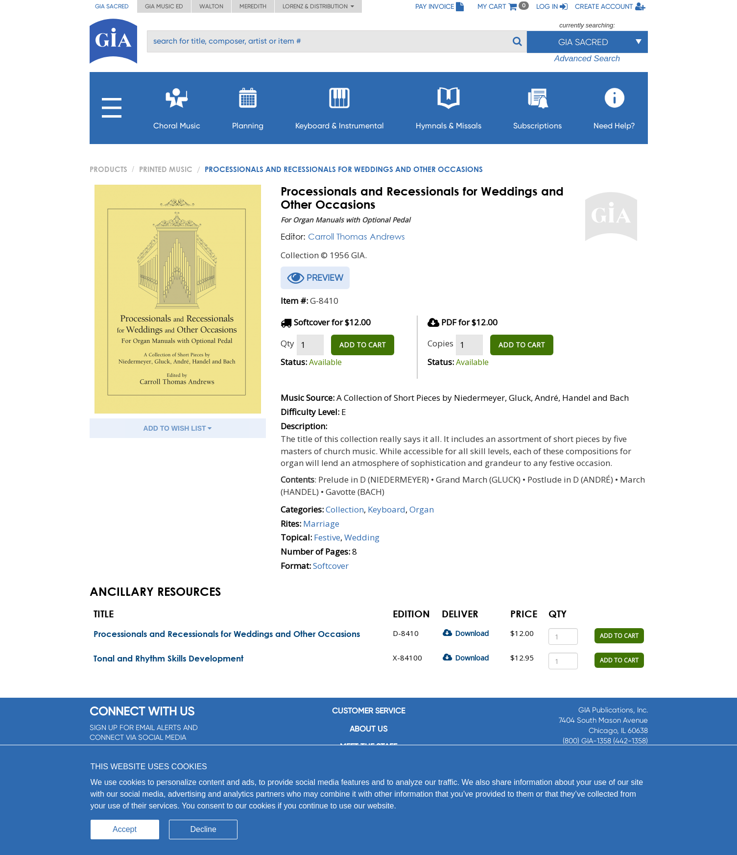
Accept (125, 829)
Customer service (368, 710)
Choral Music (176, 105)
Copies (440, 343)
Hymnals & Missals (448, 105)
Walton (211, 6)
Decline (203, 829)
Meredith (252, 6)
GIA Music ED (164, 6)
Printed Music (165, 169)
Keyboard (386, 509)
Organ (421, 509)
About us (368, 728)
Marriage (321, 523)
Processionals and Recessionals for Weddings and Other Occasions (227, 633)
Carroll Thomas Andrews (356, 236)
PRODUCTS (108, 169)
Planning (247, 105)
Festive (327, 537)
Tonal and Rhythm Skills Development (168, 658)
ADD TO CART (362, 344)
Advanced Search (587, 58)
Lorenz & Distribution (318, 6)
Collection (345, 509)
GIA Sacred (112, 6)
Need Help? (614, 105)
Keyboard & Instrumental (339, 105)
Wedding (362, 537)
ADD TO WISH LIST (177, 428)
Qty (287, 343)
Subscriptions (537, 105)
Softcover (331, 565)
